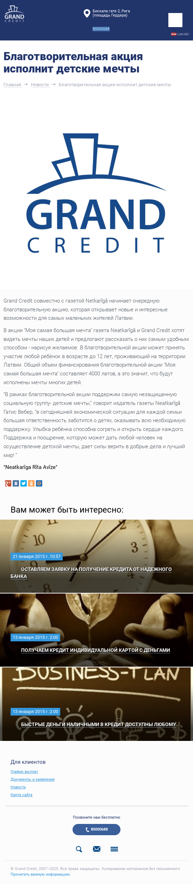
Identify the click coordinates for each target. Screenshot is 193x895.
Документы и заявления (33, 779)
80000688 (99, 829)
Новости (18, 787)
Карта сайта (21, 795)
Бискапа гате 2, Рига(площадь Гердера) (111, 13)
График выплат (24, 771)
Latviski (183, 34)
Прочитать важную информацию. (41, 874)
